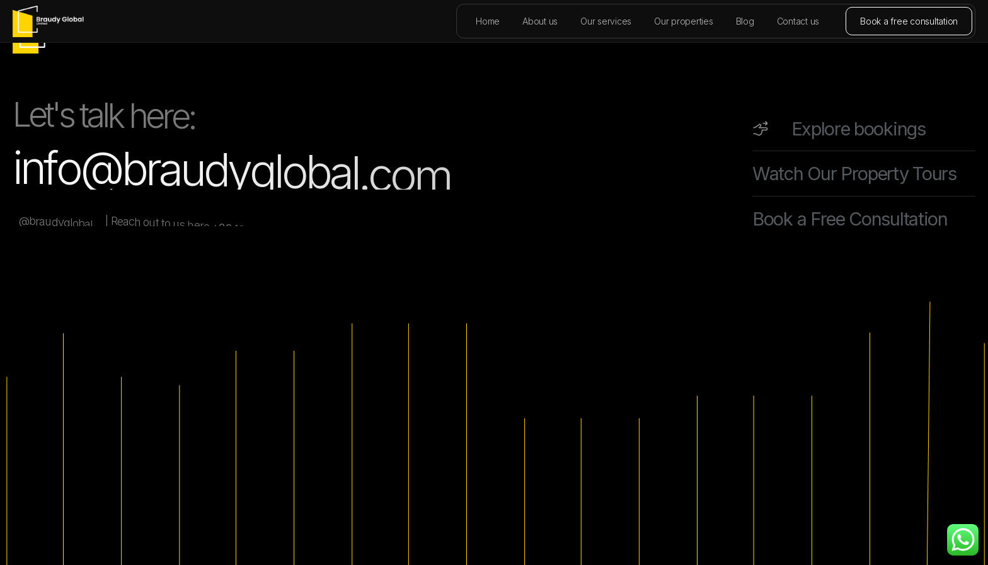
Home (488, 21)
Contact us (798, 21)
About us (540, 21)
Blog (745, 21)
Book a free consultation (909, 21)
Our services (605, 21)
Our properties (683, 21)
